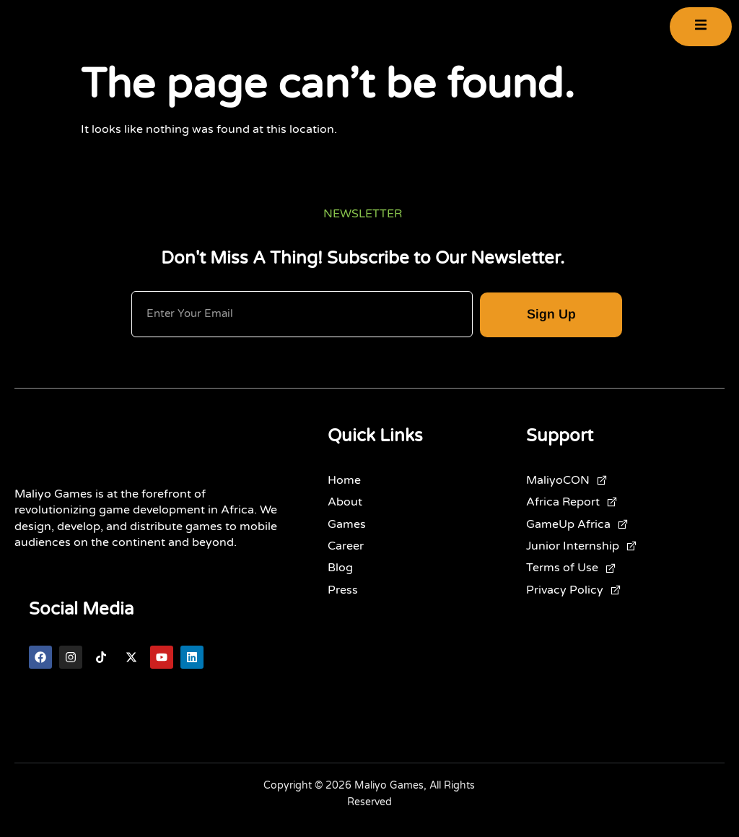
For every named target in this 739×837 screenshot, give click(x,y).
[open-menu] (701, 31)
